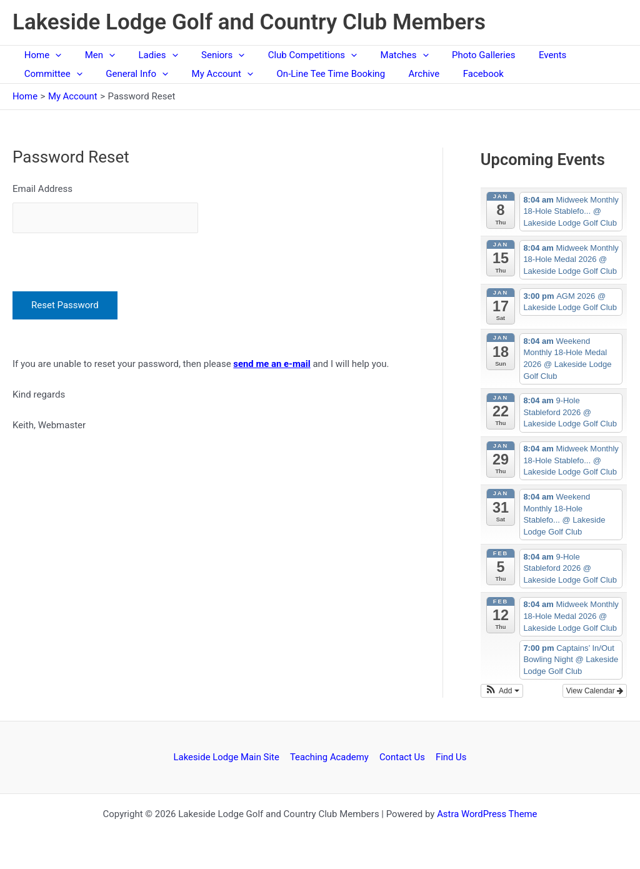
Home (40, 55)
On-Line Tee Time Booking (314, 73)
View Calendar (594, 690)
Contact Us (402, 757)
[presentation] (107, 258)
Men (93, 55)
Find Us (450, 757)
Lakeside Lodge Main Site (227, 757)
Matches (378, 55)
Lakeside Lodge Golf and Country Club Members (249, 22)
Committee (51, 73)
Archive (403, 73)
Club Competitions (291, 55)
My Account (210, 73)
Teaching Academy (330, 757)
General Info (130, 73)
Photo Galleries (452, 55)
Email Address (42, 188)
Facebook (457, 73)
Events (517, 55)
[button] (501, 691)
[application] (53, 55)
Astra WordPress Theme (487, 814)
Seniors (206, 55)
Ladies (146, 55)
